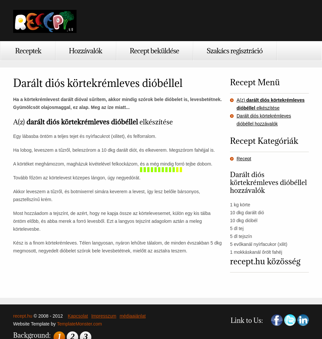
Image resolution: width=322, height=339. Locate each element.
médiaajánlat (133, 316)
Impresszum (103, 316)
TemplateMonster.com (79, 323)
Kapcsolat (78, 316)
